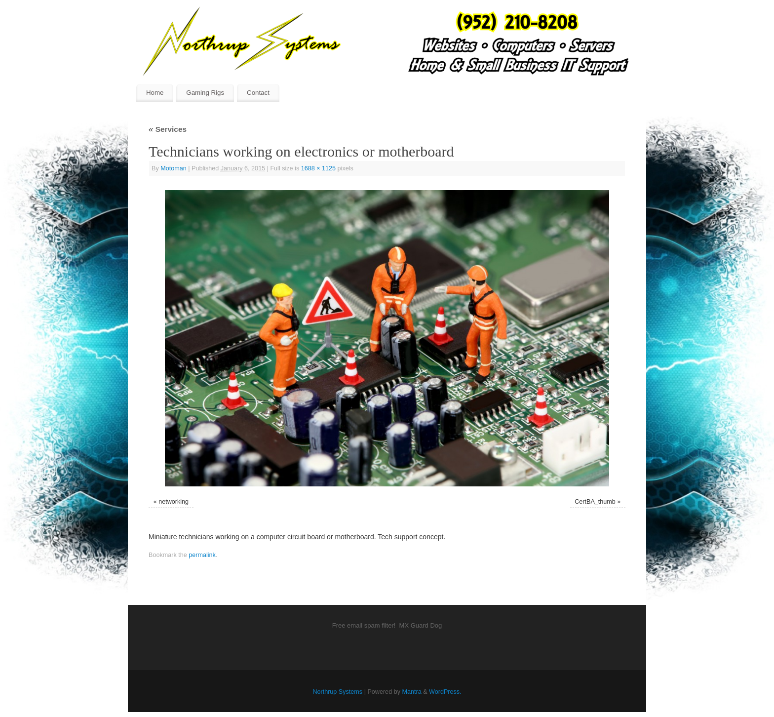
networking (173, 501)
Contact (258, 92)
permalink (202, 555)
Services (168, 129)
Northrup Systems (337, 691)
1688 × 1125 (318, 168)
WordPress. (445, 691)
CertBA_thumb (595, 501)
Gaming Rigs (205, 92)
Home (154, 92)
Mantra (411, 691)
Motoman (173, 168)
